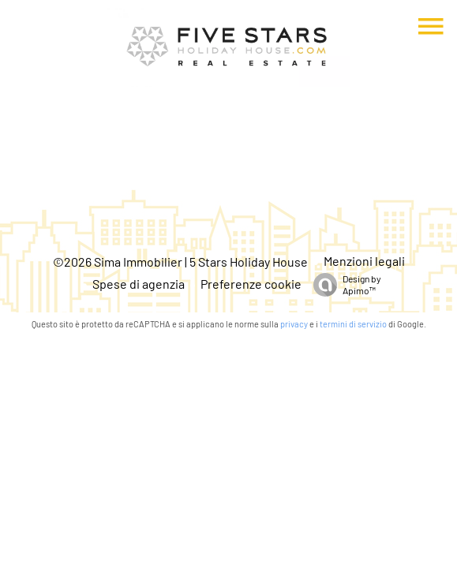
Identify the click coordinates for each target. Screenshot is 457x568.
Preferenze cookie (251, 283)
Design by (343, 285)
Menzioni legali (364, 260)
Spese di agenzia (138, 283)
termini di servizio (353, 324)
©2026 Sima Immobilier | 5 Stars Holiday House (180, 261)
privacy (294, 324)
